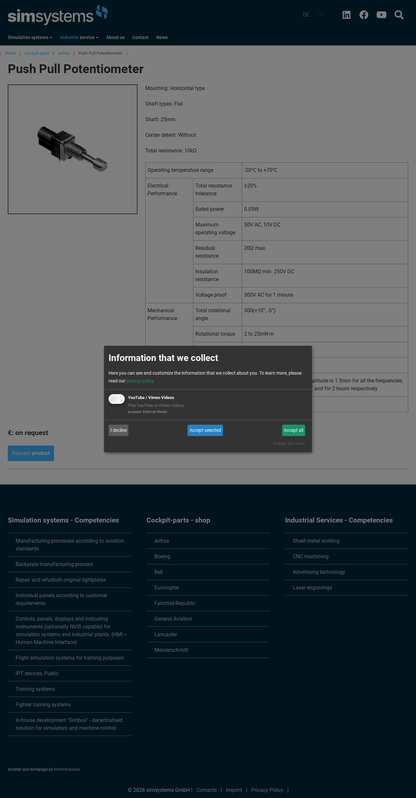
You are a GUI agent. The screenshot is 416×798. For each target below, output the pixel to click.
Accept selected (205, 430)
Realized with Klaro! (289, 444)
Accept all (293, 430)
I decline (118, 430)
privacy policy (139, 380)
